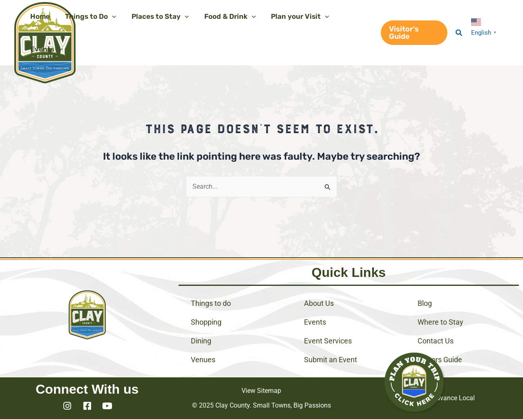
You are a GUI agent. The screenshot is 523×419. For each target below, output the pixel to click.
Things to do (211, 303)
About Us (319, 303)
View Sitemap (261, 390)
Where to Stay (440, 322)
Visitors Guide (440, 359)
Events (315, 322)
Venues (203, 359)
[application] (110, 16)
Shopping (206, 322)
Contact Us (436, 341)
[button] (413, 32)
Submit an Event (330, 359)
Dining (201, 341)
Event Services (328, 341)
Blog (425, 303)
